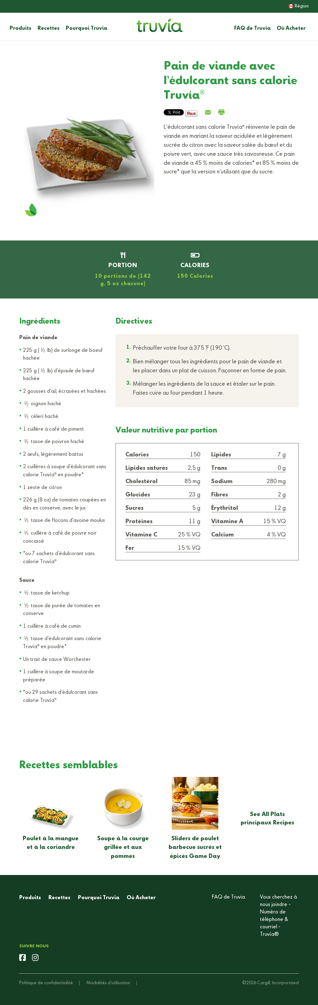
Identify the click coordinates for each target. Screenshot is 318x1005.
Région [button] (298, 6)
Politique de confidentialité (46, 983)
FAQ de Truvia (252, 28)
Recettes (49, 28)
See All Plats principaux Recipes (267, 819)
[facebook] (22, 958)
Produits (20, 28)
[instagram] (35, 958)
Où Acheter (291, 28)
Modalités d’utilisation (108, 983)
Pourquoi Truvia (86, 28)
